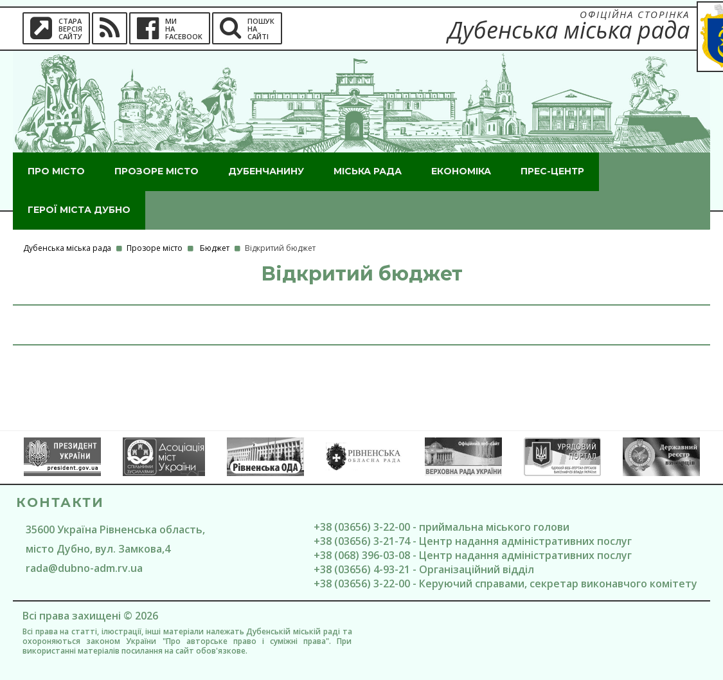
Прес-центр (552, 171)
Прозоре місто (156, 171)
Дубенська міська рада (67, 248)
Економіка (461, 171)
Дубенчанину (266, 171)
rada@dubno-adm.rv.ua (84, 568)
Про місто (56, 171)
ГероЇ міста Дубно (79, 210)
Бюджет (214, 248)
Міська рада (368, 171)
